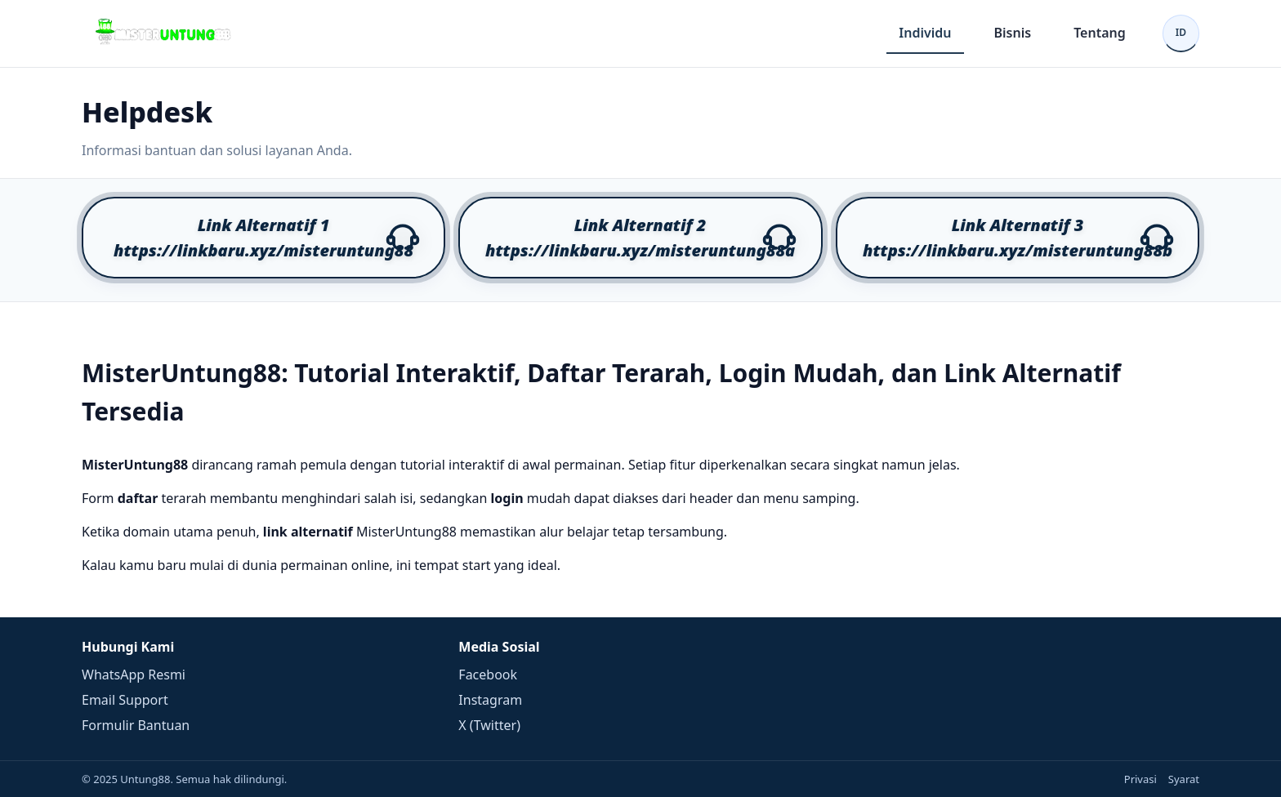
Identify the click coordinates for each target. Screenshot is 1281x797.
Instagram (490, 700)
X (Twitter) (489, 725)
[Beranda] (163, 33)
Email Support (125, 700)
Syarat (1183, 779)
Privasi (1140, 779)
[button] (263, 237)
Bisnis (1013, 33)
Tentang (1099, 33)
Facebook (487, 674)
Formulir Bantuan (136, 725)
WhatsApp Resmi (133, 674)
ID (1181, 32)
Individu (925, 33)
